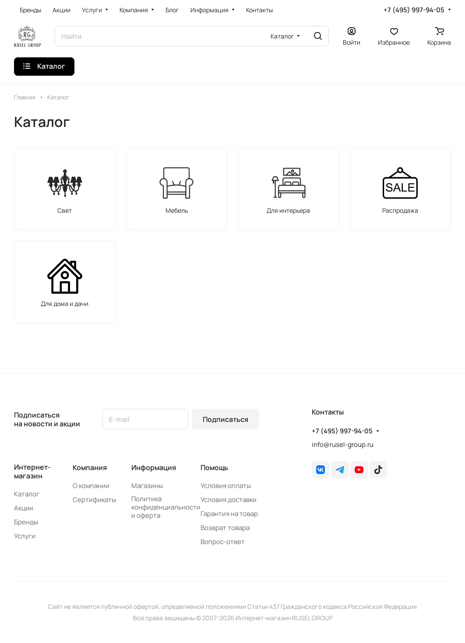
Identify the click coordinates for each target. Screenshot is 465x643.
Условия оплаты (226, 485)
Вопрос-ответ (223, 541)
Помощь (214, 467)
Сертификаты (94, 499)
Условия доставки (229, 499)
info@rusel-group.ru (342, 444)
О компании (91, 485)
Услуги (24, 536)
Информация (153, 467)
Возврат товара (225, 527)
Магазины (147, 485)
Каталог (26, 494)
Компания (90, 467)
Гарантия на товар (229, 513)
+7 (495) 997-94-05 (414, 10)
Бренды (26, 522)
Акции (23, 508)
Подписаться (225, 419)
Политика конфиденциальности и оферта (166, 507)
